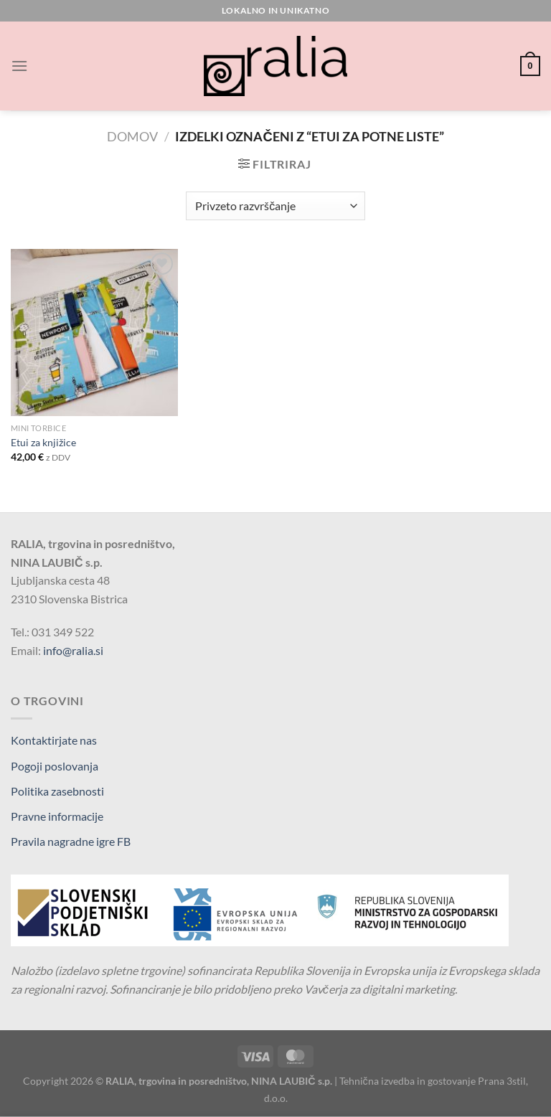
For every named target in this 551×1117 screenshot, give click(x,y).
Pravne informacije (57, 816)
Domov (132, 136)
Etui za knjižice (43, 442)
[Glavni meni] (19, 65)
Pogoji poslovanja (54, 766)
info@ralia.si (73, 650)
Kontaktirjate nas (54, 740)
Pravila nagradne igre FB (71, 841)
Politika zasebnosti (57, 791)
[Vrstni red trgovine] (275, 206)
